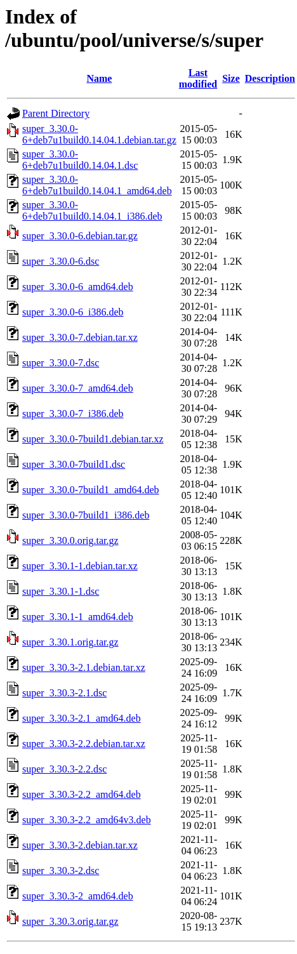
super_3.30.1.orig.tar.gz (70, 642)
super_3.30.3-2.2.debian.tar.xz (83, 743)
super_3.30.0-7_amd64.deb (77, 388)
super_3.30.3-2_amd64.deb (77, 896)
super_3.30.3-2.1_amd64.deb (81, 718)
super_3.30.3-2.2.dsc (64, 769)
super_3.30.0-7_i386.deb (73, 413)
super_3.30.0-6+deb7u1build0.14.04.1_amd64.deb (97, 185)
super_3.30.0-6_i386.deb (73, 312)
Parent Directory (55, 113)
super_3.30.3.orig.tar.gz (70, 921)
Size (231, 78)
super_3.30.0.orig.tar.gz (70, 540)
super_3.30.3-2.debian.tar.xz (80, 845)
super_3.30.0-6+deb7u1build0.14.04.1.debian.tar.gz (99, 134)
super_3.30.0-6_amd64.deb (77, 286)
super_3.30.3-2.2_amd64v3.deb (86, 819)
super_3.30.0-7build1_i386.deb (85, 515)
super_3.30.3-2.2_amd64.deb (81, 794)
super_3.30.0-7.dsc (60, 362)
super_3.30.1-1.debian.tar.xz (80, 565)
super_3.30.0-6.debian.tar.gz (80, 235)
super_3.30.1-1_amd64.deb (77, 616)
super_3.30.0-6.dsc (60, 261)
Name (99, 78)
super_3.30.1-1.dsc (60, 591)
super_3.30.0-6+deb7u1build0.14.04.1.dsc (80, 160)
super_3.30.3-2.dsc (60, 870)
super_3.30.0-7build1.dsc (73, 464)
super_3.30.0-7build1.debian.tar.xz (93, 439)
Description (270, 78)
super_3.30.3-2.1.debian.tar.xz (83, 667)
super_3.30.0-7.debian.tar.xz (80, 337)
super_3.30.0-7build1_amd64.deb (90, 489)
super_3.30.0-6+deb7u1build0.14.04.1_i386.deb (92, 210)
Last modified (198, 78)
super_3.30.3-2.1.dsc (64, 692)
